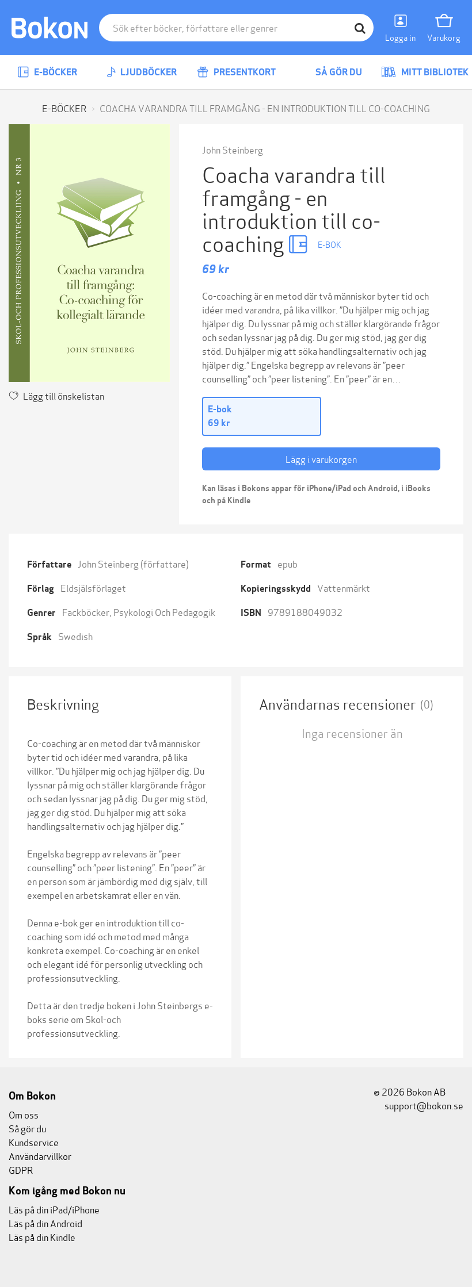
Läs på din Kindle (42, 1236)
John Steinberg (232, 149)
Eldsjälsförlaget (93, 587)
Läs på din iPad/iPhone (54, 1209)
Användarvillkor (40, 1155)
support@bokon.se (418, 1105)
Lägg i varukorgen (321, 458)
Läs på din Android (45, 1222)
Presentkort (236, 72)
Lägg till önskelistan (56, 395)
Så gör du (330, 72)
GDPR (21, 1169)
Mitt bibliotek (425, 72)
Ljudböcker (141, 72)
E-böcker (47, 72)
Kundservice (34, 1141)
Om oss (24, 1114)
